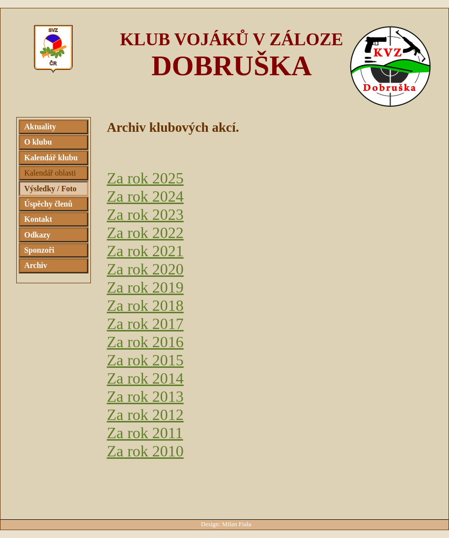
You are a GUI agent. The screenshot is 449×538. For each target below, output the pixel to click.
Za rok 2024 (145, 196)
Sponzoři (39, 250)
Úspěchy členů (48, 204)
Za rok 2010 (145, 451)
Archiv (35, 265)
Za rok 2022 (145, 232)
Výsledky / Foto (50, 188)
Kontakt (38, 219)
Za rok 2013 (145, 396)
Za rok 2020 (145, 269)
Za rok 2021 (145, 251)
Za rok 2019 (145, 287)
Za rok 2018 (145, 305)
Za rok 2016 (145, 342)
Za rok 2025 (145, 178)
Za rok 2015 (145, 360)
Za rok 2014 (145, 378)
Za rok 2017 (145, 323)
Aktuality (40, 126)
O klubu (38, 142)
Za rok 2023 (145, 214)
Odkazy (37, 235)
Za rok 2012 (145, 414)
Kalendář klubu (51, 157)
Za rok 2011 (145, 433)
